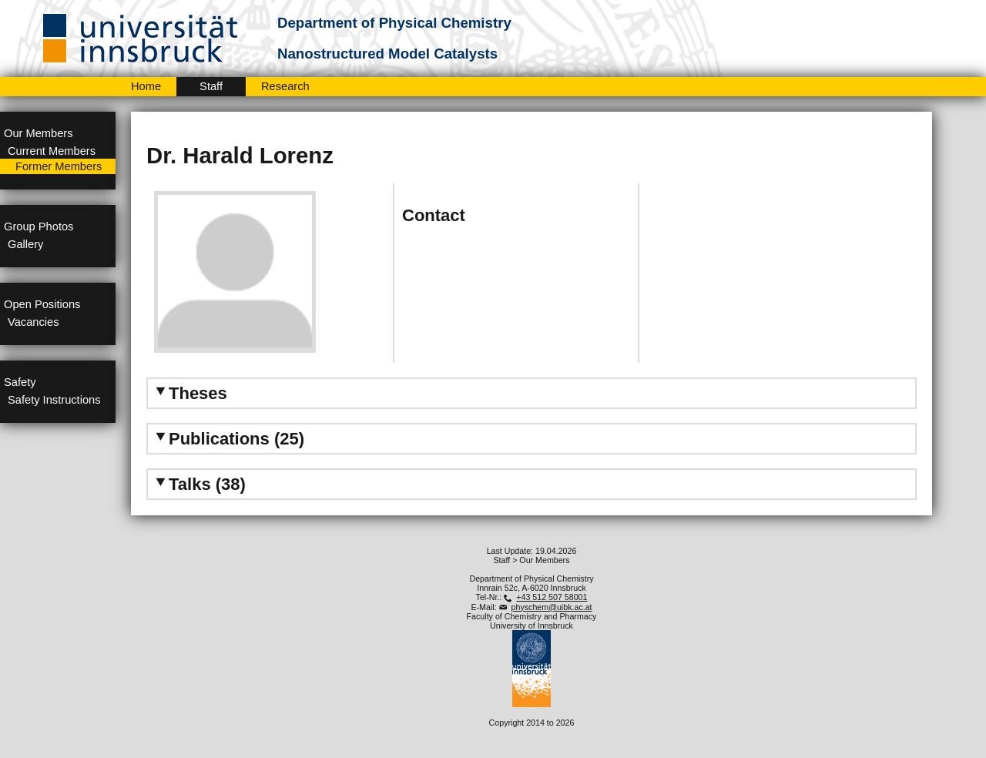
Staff (211, 86)
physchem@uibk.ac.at (551, 607)
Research (285, 86)
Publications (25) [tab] (228, 438)
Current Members (52, 151)
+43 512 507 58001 (551, 597)
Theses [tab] (189, 393)
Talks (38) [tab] (199, 484)
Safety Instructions (54, 400)
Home (146, 86)
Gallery (25, 244)
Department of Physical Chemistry (394, 23)
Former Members (58, 166)
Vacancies (33, 322)
